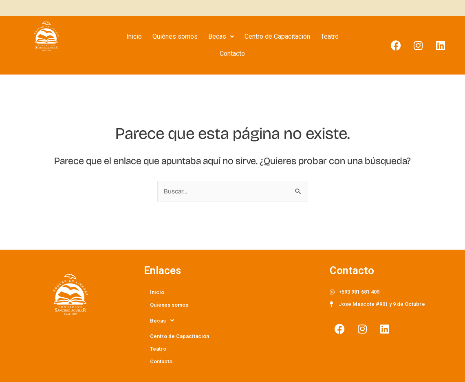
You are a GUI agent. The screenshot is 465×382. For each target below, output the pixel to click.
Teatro (330, 36)
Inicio (134, 36)
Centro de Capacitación (277, 36)
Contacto (232, 53)
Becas (221, 36)
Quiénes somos (175, 36)
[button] (221, 36)
